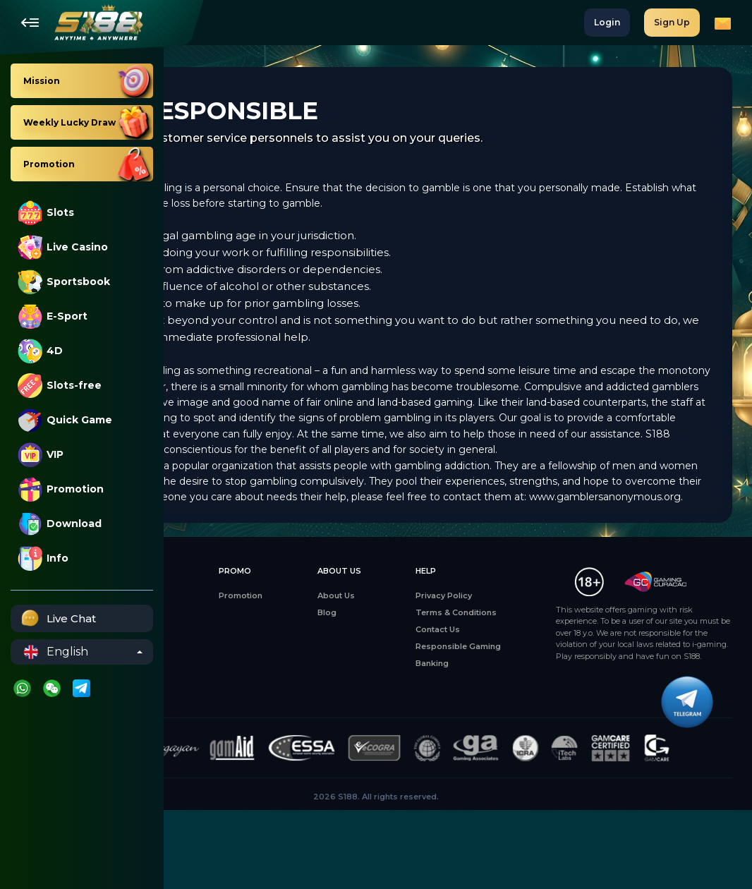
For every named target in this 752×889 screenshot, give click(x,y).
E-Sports (199, 693)
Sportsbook (64, 282)
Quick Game (65, 420)
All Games (201, 643)
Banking (466, 711)
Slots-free (60, 385)
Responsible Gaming (492, 693)
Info (43, 558)
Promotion (61, 489)
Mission (265, 643)
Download (60, 524)
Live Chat (57, 618)
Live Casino (63, 247)
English (56, 652)
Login (607, 22)
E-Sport (52, 316)
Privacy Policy (478, 643)
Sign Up (672, 22)
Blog (392, 660)
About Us (401, 643)
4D (40, 351)
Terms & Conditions (490, 660)
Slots (46, 212)
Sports (195, 711)
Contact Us (472, 677)
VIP (40, 454)
